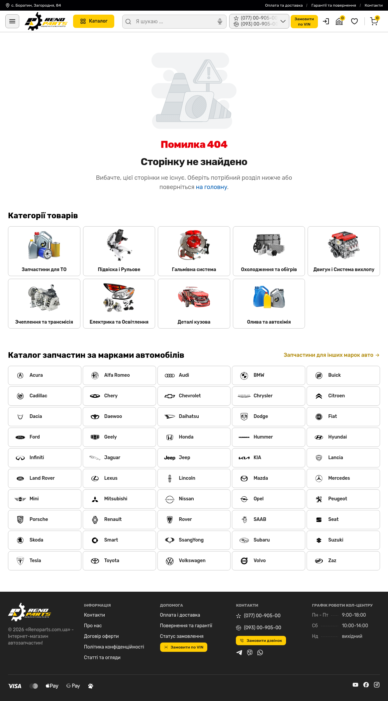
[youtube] (355, 684)
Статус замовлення (182, 636)
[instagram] (376, 684)
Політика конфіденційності (114, 647)
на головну (211, 187)
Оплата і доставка (180, 615)
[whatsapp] (260, 652)
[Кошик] (375, 21)
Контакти (374, 5)
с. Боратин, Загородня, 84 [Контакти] (33, 5)
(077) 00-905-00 (258, 616)
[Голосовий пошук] (220, 22)
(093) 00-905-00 (258, 628)
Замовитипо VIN (304, 22)
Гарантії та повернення (333, 5)
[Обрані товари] (355, 21)
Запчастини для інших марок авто (332, 355)
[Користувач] (326, 21)
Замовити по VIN (184, 647)
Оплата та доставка (284, 5)
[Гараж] (340, 21)
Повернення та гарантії (186, 626)
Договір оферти (101, 636)
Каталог (94, 21)
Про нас (93, 626)
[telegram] (239, 652)
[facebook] (366, 684)
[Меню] (12, 21)
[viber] (249, 652)
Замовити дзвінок (261, 640)
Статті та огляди (102, 657)
